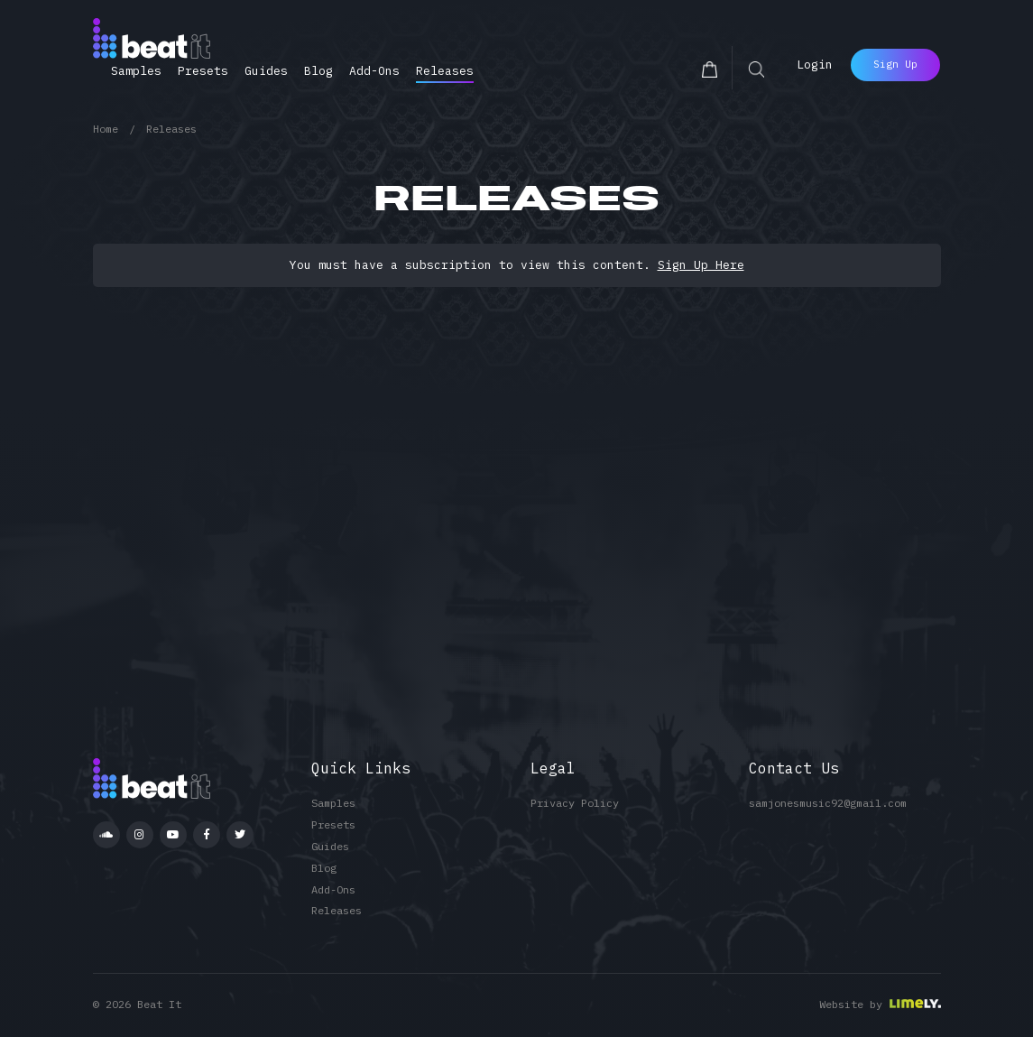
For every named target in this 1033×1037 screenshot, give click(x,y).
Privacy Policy (574, 803)
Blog (318, 71)
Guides (266, 71)
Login (815, 64)
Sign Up (895, 64)
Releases (445, 71)
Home (105, 128)
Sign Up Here (701, 265)
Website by (850, 1004)
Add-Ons (374, 71)
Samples (136, 71)
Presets (203, 71)
